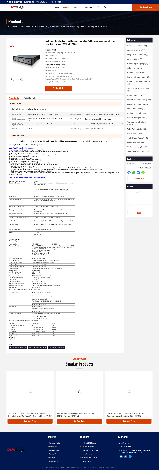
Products (66, 7)
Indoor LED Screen (87, 461)
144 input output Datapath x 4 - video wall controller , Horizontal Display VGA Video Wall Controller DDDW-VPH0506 (30, 415)
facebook (125, 456)
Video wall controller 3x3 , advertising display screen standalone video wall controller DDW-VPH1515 (125, 415)
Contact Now (139, 178)
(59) (138, 138)
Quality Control (54, 450)
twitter (130, 456)
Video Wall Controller (26, 27)
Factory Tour (53, 446)
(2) (134, 59)
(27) (136, 113)
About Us (78, 7)
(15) (138, 83)
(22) (137, 46)
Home (57, 7)
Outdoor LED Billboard (89, 443)
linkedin (121, 456)
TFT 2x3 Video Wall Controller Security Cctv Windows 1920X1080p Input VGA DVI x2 (76, 415)
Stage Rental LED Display (90, 450)
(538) (134, 133)
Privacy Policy (53, 461)
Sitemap (52, 457)
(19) (137, 118)
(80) (137, 64)
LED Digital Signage (88, 446)
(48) (135, 142)
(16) (136, 50)
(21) (138, 104)
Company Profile (54, 443)
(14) (138, 151)
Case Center (89, 7)
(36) (138, 90)
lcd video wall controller (18, 348)
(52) (136, 109)
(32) (139, 100)
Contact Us (52, 454)
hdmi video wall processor (37, 348)
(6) (137, 55)
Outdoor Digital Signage (89, 457)
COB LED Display (87, 454)
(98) (136, 129)
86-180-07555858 (56, 2)
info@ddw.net (41, 2)
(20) (136, 95)
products (15, 27)
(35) (136, 123)
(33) (138, 77)
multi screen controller (56, 348)
